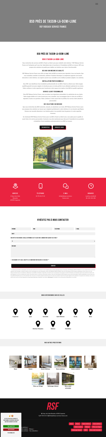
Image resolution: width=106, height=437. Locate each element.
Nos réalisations (33, 431)
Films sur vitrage (97, 427)
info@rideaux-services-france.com (65, 197)
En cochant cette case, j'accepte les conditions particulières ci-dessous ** (30, 253)
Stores (77, 423)
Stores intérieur (86, 423)
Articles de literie (23, 431)
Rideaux (31, 429)
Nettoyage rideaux (76, 430)
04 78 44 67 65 (40, 196)
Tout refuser (11, 429)
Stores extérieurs (23, 427)
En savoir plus (46, 127)
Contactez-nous (59, 127)
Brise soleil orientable (95, 430)
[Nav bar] (96, 3)
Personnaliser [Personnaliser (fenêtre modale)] (11, 433)
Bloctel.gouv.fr (50, 270)
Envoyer (53, 259)
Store (71, 423)
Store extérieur (97, 423)
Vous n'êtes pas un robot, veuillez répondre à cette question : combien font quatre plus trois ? (34, 231)
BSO (86, 430)
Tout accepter (11, 426)
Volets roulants (24, 429)
